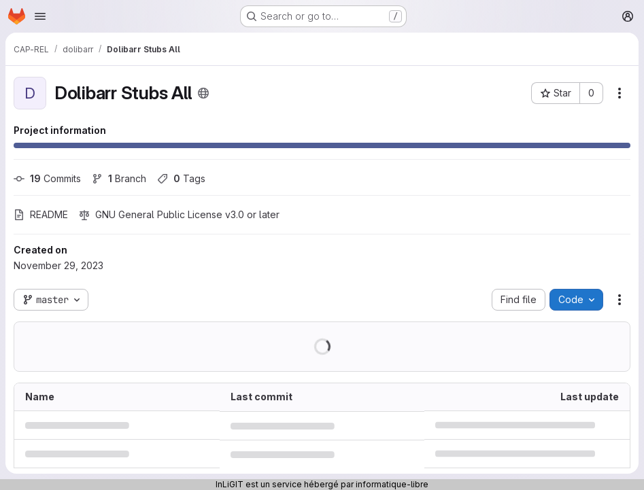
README (41, 214)
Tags (181, 178)
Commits (47, 178)
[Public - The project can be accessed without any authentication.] (203, 93)
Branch (119, 178)
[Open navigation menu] (40, 16)
